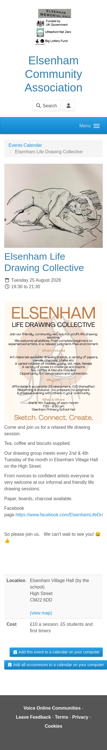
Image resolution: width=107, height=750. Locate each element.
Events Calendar (25, 145)
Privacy (80, 717)
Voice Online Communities (52, 708)
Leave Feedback (33, 717)
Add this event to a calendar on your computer (56, 652)
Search (46, 105)
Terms (61, 717)
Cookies (53, 726)
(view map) (41, 613)
